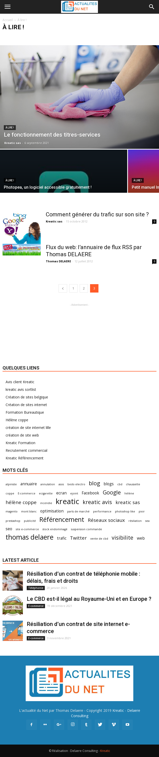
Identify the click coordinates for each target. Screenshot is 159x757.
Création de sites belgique (27, 397)
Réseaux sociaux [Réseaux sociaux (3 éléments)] (106, 520)
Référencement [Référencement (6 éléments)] (61, 519)
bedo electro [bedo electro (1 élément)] (76, 484)
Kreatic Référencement (25, 458)
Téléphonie (35, 588)
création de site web (22, 435)
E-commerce (36, 606)
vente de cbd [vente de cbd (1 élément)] (99, 538)
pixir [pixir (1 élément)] (142, 511)
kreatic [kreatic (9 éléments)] (67, 501)
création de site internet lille (28, 427)
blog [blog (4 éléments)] (94, 483)
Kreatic (118, 710)
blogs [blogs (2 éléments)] (109, 484)
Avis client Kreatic (20, 381)
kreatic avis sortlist (21, 389)
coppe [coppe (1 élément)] (10, 493)
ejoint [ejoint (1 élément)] (74, 493)
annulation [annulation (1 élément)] (47, 484)
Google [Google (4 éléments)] (112, 492)
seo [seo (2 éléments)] (9, 528)
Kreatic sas (12, 143)
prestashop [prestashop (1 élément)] (13, 521)
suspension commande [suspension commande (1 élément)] (86, 529)
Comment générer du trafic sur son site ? (97, 214)
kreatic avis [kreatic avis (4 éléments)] (97, 502)
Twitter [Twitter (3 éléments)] (78, 537)
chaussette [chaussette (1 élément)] (133, 484)
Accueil (8, 20)
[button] (152, 7)
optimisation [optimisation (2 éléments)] (52, 511)
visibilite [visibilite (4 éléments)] (122, 537)
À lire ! (10, 127)
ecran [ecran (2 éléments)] (61, 493)
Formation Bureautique (25, 412)
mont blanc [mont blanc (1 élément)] (29, 511)
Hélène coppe (17, 419)
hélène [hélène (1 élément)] (129, 493)
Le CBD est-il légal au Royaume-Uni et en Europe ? (89, 599)
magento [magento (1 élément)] (12, 511)
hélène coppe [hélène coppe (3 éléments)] (21, 502)
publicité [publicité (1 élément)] (30, 521)
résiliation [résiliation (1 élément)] (135, 521)
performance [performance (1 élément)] (102, 511)
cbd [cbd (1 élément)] (119, 484)
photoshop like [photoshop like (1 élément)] (125, 511)
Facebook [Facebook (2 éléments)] (90, 493)
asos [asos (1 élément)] (61, 484)
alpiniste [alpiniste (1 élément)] (11, 484)
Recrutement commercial (26, 450)
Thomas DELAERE (58, 261)
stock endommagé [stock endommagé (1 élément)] (54, 529)
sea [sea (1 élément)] (147, 521)
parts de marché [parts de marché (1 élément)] (78, 511)
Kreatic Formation (20, 442)
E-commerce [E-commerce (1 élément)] (26, 493)
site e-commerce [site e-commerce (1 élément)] (27, 529)
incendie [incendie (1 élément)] (46, 503)
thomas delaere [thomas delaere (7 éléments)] (29, 537)
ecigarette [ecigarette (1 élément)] (46, 493)
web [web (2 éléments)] (141, 538)
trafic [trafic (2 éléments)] (61, 538)
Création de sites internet (26, 404)
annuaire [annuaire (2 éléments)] (28, 484)
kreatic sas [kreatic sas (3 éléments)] (127, 502)
